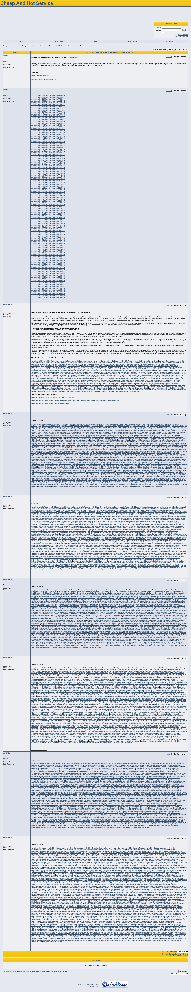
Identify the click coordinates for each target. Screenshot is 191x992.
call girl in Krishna (88, 851)
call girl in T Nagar (83, 370)
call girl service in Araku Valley (161, 824)
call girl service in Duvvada (119, 722)
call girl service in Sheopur (68, 878)
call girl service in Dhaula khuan (110, 709)
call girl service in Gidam (135, 765)
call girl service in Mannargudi (161, 900)
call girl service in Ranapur (107, 887)
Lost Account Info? (181, 37)
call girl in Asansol (54, 373)
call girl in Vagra (155, 860)
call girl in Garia (96, 738)
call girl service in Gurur (78, 782)
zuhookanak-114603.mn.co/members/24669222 (48, 118)
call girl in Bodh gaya (156, 914)
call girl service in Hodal (104, 800)
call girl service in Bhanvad (63, 618)
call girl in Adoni (156, 457)
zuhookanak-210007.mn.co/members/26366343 (48, 273)
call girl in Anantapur (155, 460)
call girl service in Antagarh (97, 531)
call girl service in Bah (57, 554)
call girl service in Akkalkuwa (114, 513)
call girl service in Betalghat (45, 612)
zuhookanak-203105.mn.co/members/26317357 (48, 233)
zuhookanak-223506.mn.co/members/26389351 (48, 290)
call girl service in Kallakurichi (99, 895)
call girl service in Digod (139, 714)
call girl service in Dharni (70, 709)
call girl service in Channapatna (74, 671)
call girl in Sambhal (115, 391)
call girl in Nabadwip (78, 375)
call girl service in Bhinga (127, 623)
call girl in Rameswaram (166, 367)
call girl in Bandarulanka (74, 848)
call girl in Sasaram (173, 484)
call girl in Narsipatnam (109, 853)
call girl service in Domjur (110, 717)
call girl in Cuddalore (142, 369)
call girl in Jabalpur (154, 378)
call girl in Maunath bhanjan (119, 924)
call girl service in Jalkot (46, 821)
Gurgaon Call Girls (181, 954)
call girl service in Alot (87, 518)
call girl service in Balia (64, 561)
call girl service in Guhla (65, 779)
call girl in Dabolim (123, 692)
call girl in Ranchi (58, 441)
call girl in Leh (80, 919)
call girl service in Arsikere (102, 537)
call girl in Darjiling (101, 696)
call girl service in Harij (50, 790)
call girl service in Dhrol (70, 712)
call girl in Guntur (130, 456)
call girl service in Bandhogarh (99, 564)
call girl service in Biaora (66, 628)
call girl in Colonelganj (155, 690)
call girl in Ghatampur (60, 742)
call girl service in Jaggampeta (142, 814)
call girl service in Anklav (167, 529)
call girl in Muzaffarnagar (72, 386)
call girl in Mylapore (115, 370)
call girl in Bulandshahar (88, 639)
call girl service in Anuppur (49, 532)
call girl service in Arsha (83, 537)
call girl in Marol (102, 481)
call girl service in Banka (106, 566)
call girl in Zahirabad (102, 924)
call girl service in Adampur (163, 507)
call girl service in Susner (92, 894)
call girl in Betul (89, 383)
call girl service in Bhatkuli (96, 620)
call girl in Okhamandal (145, 862)
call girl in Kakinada (171, 456)
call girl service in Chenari (97, 676)
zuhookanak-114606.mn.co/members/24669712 (48, 123)
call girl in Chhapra (134, 483)
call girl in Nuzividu (141, 853)
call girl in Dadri (45, 693)
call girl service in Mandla (83, 876)
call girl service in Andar (118, 527)
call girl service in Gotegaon (55, 776)
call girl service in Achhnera (101, 507)
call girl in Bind (116, 633)
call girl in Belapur (176, 480)
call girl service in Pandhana (70, 884)
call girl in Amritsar (160, 473)
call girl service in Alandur (155, 515)
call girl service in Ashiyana (111, 539)
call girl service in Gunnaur (96, 781)
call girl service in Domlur (148, 717)
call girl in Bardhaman (98, 373)
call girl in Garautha (74, 736)
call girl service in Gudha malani (112, 778)
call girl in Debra (128, 698)
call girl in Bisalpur (89, 634)
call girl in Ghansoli (133, 741)
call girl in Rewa (93, 380)
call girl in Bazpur (59, 470)
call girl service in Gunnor (116, 781)
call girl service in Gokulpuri (146, 770)
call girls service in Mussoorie (53, 935)
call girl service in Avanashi (120, 545)
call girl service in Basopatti (73, 601)
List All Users (58, 41)
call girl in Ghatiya (89, 742)
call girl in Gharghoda (164, 741)
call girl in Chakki (40, 644)
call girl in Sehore (76, 383)
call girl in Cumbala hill (81, 692)
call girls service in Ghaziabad (146, 932)
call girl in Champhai (78, 645)
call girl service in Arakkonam (132, 532)
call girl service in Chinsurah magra (161, 685)
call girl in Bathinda (146, 473)
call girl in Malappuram (60, 449)
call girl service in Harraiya (124, 792)
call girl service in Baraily (122, 590)
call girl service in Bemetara (139, 609)
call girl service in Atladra (120, 542)
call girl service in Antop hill (135, 531)
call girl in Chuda (78, 690)
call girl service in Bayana (117, 604)
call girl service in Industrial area (55, 809)
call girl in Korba (152, 361)
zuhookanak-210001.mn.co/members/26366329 (48, 262)
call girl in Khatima (113, 468)
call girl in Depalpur (85, 701)
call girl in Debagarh (102, 698)
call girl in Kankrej (142, 860)
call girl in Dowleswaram (65, 849)
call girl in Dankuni (170, 377)
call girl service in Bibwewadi (107, 628)
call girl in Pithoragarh (174, 470)
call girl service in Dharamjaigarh (127, 706)
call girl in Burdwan (147, 639)
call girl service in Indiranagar (66, 808)
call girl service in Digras (157, 714)
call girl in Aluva (169, 448)
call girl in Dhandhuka (130, 704)
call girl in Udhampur (45, 467)
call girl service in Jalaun (146, 819)
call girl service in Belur (120, 609)
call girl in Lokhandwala (52, 480)
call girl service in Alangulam (49, 516)
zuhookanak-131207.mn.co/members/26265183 (48, 199)
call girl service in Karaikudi (60, 897)
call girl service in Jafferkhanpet (72, 813)
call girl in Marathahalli (91, 449)
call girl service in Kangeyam (166, 895)
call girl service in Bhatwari (160, 620)
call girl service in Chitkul (169, 687)
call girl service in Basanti (164, 598)
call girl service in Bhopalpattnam (79, 626)
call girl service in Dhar (107, 706)
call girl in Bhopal (140, 378)
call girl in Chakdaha (108, 375)
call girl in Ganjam (133, 364)
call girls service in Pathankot (78, 934)
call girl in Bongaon (157, 636)
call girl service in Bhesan (134, 621)
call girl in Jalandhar (176, 473)
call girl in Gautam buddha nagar (98, 739)
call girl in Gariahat (125, 738)
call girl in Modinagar (112, 385)
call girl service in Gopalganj (115, 773)
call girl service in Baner (119, 564)
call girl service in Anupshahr (70, 532)
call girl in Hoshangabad (48, 383)
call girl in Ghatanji (75, 742)
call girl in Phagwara (136, 472)
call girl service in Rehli (106, 892)
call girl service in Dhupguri (107, 712)
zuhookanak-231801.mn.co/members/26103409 (48, 169)
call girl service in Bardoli (69, 593)
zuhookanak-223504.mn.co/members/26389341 (48, 286)
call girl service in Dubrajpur (103, 719)
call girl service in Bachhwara (151, 546)
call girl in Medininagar (158, 438)
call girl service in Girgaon (66, 766)
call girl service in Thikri (93, 880)
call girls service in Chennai (150, 926)
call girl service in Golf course (55, 771)
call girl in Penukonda (172, 853)
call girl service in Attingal (84, 543)
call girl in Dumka (111, 440)
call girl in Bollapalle (102, 636)
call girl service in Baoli (107, 569)
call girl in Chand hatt (80, 647)
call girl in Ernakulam (47, 453)
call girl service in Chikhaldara (164, 682)
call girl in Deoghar (137, 908)
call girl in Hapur (42, 386)
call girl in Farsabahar (88, 728)
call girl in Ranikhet (60, 467)
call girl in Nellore (143, 456)
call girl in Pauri (46, 470)
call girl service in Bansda (79, 567)
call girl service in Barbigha (143, 591)
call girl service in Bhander (72, 617)
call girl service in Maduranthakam (70, 900)
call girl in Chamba (113, 446)
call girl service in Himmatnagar (104, 875)
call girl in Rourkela (65, 454)
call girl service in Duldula (162, 719)
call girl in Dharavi (66, 478)
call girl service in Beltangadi (77, 609)
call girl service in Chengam (117, 676)
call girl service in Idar (112, 805)
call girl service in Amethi (163, 523)
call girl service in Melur (51, 902)
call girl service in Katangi (167, 878)
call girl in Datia (113, 383)
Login (184, 30)
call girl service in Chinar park (164, 684)
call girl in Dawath (87, 698)
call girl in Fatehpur (73, 391)
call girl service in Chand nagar (146, 668)
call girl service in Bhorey (143, 626)
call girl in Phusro (152, 440)
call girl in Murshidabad (112, 378)
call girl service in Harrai (105, 792)
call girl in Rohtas (128, 486)
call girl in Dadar (110, 478)
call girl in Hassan (65, 464)
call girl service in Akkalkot (93, 513)
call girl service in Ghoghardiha (148, 763)
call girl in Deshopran (146, 701)
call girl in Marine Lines (173, 478)
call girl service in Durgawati (59, 722)
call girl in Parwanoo (53, 445)
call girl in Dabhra (110, 692)
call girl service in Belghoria (108, 607)
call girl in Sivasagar (147, 364)
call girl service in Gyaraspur (49, 784)
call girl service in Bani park (67, 566)
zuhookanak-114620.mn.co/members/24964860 (48, 149)
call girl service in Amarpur (51, 519)
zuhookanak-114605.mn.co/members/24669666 (48, 121)
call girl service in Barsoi (48, 598)
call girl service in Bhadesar (157, 612)
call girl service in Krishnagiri (90, 899)
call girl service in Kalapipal (153, 894)
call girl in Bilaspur (122, 362)
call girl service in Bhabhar (66, 612)
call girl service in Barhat (112, 594)
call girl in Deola (158, 700)
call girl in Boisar (73, 636)
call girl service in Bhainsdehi (102, 615)
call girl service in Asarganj (47, 539)
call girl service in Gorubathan (148, 774)
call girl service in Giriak (85, 766)
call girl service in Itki (102, 811)
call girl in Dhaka (165, 703)
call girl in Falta (94, 727)
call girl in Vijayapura (79, 456)
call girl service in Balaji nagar (155, 558)
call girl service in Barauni (105, 591)
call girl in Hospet (175, 462)
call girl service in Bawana (56, 604)
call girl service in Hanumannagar (110, 787)
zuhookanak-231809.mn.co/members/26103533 (48, 184)
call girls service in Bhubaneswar (54, 938)
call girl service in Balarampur (89, 559)
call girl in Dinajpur (130, 372)
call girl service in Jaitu (84, 817)
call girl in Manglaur (143, 470)
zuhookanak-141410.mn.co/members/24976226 (48, 168)
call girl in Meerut (131, 386)
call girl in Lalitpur (70, 385)
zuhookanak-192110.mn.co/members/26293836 (48, 223)
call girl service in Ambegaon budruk (131, 521)
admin (5, 56)
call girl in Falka (82, 727)
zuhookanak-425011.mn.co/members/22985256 (48, 95)
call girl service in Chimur (144, 684)
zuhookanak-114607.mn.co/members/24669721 (48, 125)
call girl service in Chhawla (50, 680)
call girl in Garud (166, 738)
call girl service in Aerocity (169, 508)
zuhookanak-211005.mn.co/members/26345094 (48, 251)
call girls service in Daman (103, 932)
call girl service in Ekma (128, 723)
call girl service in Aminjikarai (49, 524)
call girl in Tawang (113, 361)
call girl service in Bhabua (86, 612)
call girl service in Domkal (129, 717)
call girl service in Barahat (82, 590)
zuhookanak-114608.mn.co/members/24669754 (48, 127)
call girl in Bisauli (103, 634)
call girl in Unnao (98, 385)
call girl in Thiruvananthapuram (167, 454)
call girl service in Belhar (128, 607)
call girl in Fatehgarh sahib (106, 728)
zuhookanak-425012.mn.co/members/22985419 (48, 97)
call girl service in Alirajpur (143, 516)
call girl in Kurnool (157, 456)
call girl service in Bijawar (83, 631)
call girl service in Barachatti (62, 590)
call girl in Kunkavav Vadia (131, 859)
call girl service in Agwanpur (117, 510)
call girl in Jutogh (151, 441)
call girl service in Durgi (78, 722)
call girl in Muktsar (120, 475)
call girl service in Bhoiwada (110, 625)
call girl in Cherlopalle (89, 857)
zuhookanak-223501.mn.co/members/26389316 (48, 281)
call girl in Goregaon (96, 478)
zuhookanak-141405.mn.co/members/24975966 (48, 158)
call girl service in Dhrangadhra (49, 712)
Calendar (169, 41)
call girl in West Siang (51, 361)
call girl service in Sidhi (87, 878)
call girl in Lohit (36, 361)
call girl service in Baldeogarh (132, 559)
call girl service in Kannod (136, 883)
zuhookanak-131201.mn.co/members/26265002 (48, 188)
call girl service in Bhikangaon (154, 621)
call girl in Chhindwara (147, 427)
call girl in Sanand (114, 859)
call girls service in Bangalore (134, 937)
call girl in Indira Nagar (141, 451)
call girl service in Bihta (45, 631)
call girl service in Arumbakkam (123, 537)
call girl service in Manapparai (139, 900)
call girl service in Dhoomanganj (144, 711)
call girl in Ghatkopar (161, 480)
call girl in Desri (160, 701)
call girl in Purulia (154, 375)
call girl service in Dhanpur (67, 706)
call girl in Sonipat (168, 908)
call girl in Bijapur (119, 462)
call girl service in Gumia (150, 779)
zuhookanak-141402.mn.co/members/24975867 (48, 153)
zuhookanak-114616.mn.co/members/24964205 (48, 142)
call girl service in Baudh (117, 602)
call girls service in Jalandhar (75, 935)
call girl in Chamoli (65, 472)
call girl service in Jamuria (140, 822)
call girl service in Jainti (110, 816)
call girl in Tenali (48, 459)
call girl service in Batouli (98, 602)
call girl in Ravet (131, 438)
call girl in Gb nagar (144, 739)
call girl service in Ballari (149, 561)
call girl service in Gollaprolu (78, 771)
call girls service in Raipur (150, 927)
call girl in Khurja (102, 389)
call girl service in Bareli (87, 593)
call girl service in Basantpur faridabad (53, 599)
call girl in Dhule (143, 438)
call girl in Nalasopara (76, 481)
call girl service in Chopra (163, 688)
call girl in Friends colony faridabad (110, 730)
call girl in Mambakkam (77, 372)
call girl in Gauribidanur (47, 739)
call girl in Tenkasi (150, 367)
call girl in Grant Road (139, 478)
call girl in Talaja (72, 862)
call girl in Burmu (161, 639)
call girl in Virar (90, 481)
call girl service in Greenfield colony (159, 776)
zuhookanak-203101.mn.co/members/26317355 (48, 225)
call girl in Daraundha (58, 696)
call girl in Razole (140, 854)
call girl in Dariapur (87, 696)
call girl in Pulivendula (92, 854)
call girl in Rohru (82, 445)
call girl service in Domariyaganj (48, 717)
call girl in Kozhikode (109, 451)
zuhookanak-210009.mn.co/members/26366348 (48, 277)
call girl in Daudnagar (59, 698)
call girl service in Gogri (156, 768)
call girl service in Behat (126, 606)
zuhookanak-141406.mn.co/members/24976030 (48, 160)
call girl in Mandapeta (166, 851)
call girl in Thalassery (147, 454)
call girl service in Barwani (145, 598)
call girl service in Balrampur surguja (165, 562)
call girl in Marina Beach (149, 370)
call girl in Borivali (44, 476)
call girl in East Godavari (104, 460)
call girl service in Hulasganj (82, 803)
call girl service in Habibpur (69, 784)
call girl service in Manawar (49, 884)
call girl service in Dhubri (88, 712)
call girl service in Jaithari (47, 817)
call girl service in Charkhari (48, 673)
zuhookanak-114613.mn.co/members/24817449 (48, 136)
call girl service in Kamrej (160, 873)
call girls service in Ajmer (91, 927)
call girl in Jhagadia (169, 860)
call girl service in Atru (66, 543)
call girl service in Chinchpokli (51, 685)
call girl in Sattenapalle (39, 848)
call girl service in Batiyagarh (78, 602)
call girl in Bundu (118, 639)
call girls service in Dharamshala (125, 938)
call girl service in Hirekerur (48, 800)
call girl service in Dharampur (150, 706)
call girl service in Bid (53, 629)
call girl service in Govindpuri (113, 776)
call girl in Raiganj (45, 375)
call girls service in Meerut (137, 929)
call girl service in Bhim (90, 623)
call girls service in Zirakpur (99, 934)
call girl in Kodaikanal (62, 369)
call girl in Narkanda (146, 443)
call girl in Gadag (175, 464)
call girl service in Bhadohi (49, 613)
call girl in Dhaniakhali (162, 704)
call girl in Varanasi (117, 386)
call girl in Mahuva (85, 862)
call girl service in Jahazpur (51, 816)
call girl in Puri (45, 364)
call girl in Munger (61, 483)
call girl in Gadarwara (141, 429)
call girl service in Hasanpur (67, 794)
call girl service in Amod (144, 524)
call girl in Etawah (170, 385)
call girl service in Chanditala (82, 668)
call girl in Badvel (59, 857)
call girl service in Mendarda (103, 864)
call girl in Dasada (144, 696)
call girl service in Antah (116, 531)
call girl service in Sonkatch (116, 883)
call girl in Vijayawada (115, 456)
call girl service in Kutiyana (153, 870)
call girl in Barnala (60, 473)
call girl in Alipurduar (139, 375)
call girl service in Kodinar (49, 865)
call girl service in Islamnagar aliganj (157, 809)
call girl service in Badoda (156, 550)
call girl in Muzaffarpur (165, 483)
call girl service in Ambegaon (107, 521)
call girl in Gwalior (168, 378)
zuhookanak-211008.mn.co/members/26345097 (48, 257)
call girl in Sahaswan (156, 388)
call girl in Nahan (117, 443)
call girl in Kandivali (124, 478)
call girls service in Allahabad (124, 932)
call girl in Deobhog (131, 700)
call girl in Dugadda (165, 467)
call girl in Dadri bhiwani (61, 693)
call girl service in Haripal (111, 790)
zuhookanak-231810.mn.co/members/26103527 (48, 186)
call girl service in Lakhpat (68, 865)
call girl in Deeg (156, 698)
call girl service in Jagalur (133, 813)
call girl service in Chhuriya (103, 682)
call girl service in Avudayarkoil (142, 545)
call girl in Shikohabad (94, 388)
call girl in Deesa (169, 698)
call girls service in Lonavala (140, 935)
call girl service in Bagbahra (88, 551)
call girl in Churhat (125, 690)
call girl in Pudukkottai (68, 370)
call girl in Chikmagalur (111, 464)
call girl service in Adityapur (113, 508)
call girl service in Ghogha (104, 763)
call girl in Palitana (59, 862)
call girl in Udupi (60, 377)
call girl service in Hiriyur (68, 800)
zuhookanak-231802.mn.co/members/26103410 (48, 171)
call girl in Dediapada (142, 698)
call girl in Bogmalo (59, 636)
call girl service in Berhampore (107, 610)
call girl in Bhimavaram (124, 459)
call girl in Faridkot (137, 727)
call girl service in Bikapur (103, 631)
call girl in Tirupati (67, 457)
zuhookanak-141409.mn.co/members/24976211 (48, 166)
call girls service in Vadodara (113, 937)
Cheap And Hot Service (11, 46)
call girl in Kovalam (78, 451)
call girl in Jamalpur (60, 484)
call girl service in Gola (165, 770)
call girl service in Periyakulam (58, 908)
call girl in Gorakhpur (45, 913)
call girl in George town (174, 739)
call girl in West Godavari (123, 460)
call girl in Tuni (120, 856)
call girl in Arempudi (44, 857)
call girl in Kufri (174, 445)
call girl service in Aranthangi (106, 534)
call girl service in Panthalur (133, 905)
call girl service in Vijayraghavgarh (130, 887)
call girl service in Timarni (68, 886)
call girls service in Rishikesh (156, 937)
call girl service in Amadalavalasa (137, 824)
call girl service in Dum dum (48, 720)
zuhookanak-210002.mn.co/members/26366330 (48, 264)
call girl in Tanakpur (144, 468)
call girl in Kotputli (46, 914)
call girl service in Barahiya (102, 590)
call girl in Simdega (96, 440)
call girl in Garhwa (83, 738)
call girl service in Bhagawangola (90, 613)
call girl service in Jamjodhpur (165, 821)
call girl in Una (133, 445)
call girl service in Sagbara (134, 868)
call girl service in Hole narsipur (146, 800)
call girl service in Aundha (144, 543)
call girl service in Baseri (127, 599)
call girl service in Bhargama (128, 618)
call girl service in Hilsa (139, 797)
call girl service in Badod (136, 550)
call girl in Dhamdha (85, 704)
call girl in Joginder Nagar (122, 441)
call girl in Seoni (101, 383)
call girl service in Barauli (86, 591)
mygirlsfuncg (7, 305)
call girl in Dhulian (158, 373)
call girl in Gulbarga (44, 462)
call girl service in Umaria (126, 878)
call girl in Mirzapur (156, 385)
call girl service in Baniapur (47, 566)
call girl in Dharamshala (174, 446)
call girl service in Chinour (117, 685)
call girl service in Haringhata (91, 790)
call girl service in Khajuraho (58, 895)
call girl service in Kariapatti (80, 897)
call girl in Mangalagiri (87, 460)
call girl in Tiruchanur (75, 856)
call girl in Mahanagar (157, 386)
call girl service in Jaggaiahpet (119, 814)
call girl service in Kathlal (53, 867)
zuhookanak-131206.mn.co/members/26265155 (48, 197)
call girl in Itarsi (63, 383)
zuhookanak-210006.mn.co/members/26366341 (48, 271)
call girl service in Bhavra (47, 621)
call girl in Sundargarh (117, 364)
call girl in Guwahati (121, 919)
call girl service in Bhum (48, 628)
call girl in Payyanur (119, 453)
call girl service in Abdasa (40, 507)
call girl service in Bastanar (135, 601)
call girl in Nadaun (84, 443)
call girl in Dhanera (146, 704)
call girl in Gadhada (176, 730)
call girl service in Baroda (98, 596)
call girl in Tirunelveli (115, 366)
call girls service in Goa (46, 932)
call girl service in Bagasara (67, 551)
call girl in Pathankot (108, 472)
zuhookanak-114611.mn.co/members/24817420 (48, 132)
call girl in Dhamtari (90, 362)
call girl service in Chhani (51, 679)
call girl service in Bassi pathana (113, 601)
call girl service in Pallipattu (93, 905)
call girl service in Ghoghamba (125, 763)
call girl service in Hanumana (87, 787)
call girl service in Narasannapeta (128, 825)
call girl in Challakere (129, 644)
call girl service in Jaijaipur (71, 816)
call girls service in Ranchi (110, 927)
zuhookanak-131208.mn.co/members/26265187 (48, 201)
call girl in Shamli (79, 388)
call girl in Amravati (139, 448)
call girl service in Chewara (99, 677)
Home (21, 41)
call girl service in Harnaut (47, 792)
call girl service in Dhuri (147, 712)
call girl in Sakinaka (81, 478)
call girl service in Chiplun (50, 687)
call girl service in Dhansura (87, 706)
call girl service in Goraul (88, 774)
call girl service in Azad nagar (165, 545)
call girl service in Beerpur (48, 606)
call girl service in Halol (87, 786)
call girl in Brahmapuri (93, 637)
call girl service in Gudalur (90, 778)
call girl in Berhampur (170, 362)
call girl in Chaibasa (47, 642)
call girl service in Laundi (71, 881)
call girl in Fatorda (74, 730)
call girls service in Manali (96, 930)
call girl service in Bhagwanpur (137, 613)
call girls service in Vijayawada (62, 940)
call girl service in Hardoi (69, 789)
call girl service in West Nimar (146, 878)
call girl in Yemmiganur (166, 856)
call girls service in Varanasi (50, 937)
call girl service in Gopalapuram (93, 773)
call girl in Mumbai (146, 475)
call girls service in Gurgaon (137, 930)
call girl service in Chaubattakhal (138, 673)
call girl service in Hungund (102, 803)
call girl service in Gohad (64, 770)
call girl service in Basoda (53, 601)
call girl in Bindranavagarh (145, 633)
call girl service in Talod (65, 873)
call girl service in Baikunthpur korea (54, 556)
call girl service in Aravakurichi (146, 534)
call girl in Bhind (166, 380)
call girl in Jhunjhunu (77, 916)
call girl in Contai (170, 690)
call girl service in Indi (46, 808)
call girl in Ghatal (45, 742)
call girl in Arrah (103, 484)
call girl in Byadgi (50, 640)
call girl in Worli (81, 480)
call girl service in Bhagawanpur (114, 613)
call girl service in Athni (102, 542)
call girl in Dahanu (91, 693)
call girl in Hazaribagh (49, 440)
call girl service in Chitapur (149, 687)
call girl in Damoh (104, 381)
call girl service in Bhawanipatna (68, 621)
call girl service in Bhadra (68, 613)
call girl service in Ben (158, 609)
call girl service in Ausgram (82, 545)
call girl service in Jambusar (144, 821)
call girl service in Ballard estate (128, 561)
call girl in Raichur (161, 462)
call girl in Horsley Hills (158, 451)
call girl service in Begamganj (69, 606)
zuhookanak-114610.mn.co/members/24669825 (48, 131)
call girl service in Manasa (131, 889)
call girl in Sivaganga (78, 369)
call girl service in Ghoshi (58, 765)
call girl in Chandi (95, 647)
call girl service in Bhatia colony (55, 620)
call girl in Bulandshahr (131, 391)
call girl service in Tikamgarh (106, 878)
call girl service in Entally (99, 725)
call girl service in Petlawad (47, 887)
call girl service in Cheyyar (119, 677)
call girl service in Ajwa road (53, 513)
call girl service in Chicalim (124, 682)
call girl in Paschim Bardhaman (79, 378)
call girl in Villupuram (126, 369)
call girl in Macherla (134, 851)
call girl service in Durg (167, 720)
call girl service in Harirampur (131, 790)
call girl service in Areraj (49, 535)
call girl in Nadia (173, 372)
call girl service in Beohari (67, 610)
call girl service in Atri (49, 543)
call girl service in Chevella (79, 677)
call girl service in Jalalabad (47, 819)
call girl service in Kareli (93, 889)
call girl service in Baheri (119, 554)
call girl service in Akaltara (73, 513)
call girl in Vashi (83, 476)
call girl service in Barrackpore (138, 596)
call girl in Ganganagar (45, 734)
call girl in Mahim (127, 481)
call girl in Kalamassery (108, 449)
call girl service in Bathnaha (57, 602)
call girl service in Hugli (44, 803)
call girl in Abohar (76, 475)
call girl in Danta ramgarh (137, 695)
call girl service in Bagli (115, 553)
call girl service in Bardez (50, 593)
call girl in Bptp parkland (59, 637)
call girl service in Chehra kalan (76, 676)
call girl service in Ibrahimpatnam (71, 805)
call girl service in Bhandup (92, 617)
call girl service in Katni (65, 876)
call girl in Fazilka (46, 473)
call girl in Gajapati (79, 731)
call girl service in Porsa (75, 889)
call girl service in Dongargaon (59, 719)
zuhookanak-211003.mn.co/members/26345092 (48, 247)
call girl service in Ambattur (60, 521)
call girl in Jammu (90, 467)
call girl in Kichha (115, 470)
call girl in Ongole (143, 457)
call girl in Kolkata (111, 377)
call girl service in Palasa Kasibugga (56, 827)
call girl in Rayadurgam (125, 854)
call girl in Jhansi (88, 386)
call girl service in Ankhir (148, 529)
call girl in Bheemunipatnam (73, 448)
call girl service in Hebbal (56, 797)
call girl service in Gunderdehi (54, 781)
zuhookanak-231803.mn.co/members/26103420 (48, 173)
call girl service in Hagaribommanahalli (152, 784)
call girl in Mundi (139, 383)
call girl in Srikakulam (107, 459)
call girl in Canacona (112, 640)
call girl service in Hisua (86, 800)
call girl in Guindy (47, 372)
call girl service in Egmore (69, 723)
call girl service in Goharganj (84, 770)
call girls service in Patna (57, 930)
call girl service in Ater (66, 542)
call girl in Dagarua (77, 693)
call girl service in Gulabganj (111, 779)
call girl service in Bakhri (74, 558)
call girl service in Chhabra (158, 677)
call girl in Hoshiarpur (114, 473)
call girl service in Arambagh (49, 534)
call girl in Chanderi (65, 647)
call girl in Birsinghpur (73, 634)
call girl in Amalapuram (155, 448)
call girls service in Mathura (108, 940)
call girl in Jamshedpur (81, 440)
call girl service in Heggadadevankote (79, 797)
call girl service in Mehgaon (171, 880)
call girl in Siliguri (68, 373)
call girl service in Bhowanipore (164, 626)
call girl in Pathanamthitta (102, 453)
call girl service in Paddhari (58, 872)
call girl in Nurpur (161, 443)
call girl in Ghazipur (62, 389)
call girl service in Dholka (101, 711)
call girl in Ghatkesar (104, 742)
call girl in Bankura (60, 378)
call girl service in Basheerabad (148, 599)
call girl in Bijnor (170, 388)
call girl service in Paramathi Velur (77, 907)
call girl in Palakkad (122, 465)
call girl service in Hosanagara (96, 801)
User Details (132, 41)
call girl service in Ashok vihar (47, 540)
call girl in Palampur (175, 443)
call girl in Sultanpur (47, 389)
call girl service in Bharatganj (84, 618)
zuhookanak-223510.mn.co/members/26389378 (48, 297)
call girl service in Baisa (115, 556)
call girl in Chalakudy (97, 644)
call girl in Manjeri (76, 449)
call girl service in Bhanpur (151, 617)
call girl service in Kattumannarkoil (141, 897)
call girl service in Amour (163, 524)
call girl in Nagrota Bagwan (101, 443)
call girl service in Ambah (149, 519)
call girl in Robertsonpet (49, 464)
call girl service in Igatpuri (130, 805)
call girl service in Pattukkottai (101, 907)
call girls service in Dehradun (170, 927)
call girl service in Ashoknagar (157, 539)
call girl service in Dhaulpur (132, 709)
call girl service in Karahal (173, 894)
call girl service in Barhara (49, 594)
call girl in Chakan (89, 642)
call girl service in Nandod (115, 868)
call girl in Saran (114, 486)
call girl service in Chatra (117, 673)
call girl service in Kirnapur (56, 880)
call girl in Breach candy (110, 637)
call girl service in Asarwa (67, 539)
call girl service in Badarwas (88, 548)
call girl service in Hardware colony (111, 789)
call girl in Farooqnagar (53, 728)
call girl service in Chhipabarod (116, 680)
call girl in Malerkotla (91, 475)
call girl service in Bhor (125, 626)
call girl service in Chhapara (70, 679)
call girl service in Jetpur (115, 872)
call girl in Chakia (159, 642)
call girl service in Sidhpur (113, 870)
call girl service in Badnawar (117, 550)
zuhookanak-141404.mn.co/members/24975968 (48, 157)
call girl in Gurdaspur (130, 473)
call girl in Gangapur (61, 734)
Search (95, 41)
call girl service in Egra (87, 723)
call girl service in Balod (101, 562)
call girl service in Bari (147, 594)
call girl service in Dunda (130, 720)
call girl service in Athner (84, 542)
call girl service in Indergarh (155, 806)
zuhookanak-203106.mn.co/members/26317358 (48, 234)
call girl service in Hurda (158, 803)
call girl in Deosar (72, 701)
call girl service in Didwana (77, 714)
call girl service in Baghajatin (148, 551)
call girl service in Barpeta (118, 596)
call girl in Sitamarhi (149, 483)
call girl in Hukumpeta (173, 857)
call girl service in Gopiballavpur (158, 773)
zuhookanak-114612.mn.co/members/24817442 (48, 134)
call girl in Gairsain (65, 731)
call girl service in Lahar (53, 881)
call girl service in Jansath (70, 824)
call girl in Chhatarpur (88, 381)
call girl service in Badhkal (131, 548)
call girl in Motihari (120, 483)
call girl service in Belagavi (48, 607)
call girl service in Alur (104, 518)
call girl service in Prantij (47, 873)
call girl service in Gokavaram (124, 770)
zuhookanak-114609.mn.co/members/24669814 (48, 129)
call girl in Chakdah (145, 642)
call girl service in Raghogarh (112, 884)
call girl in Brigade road (128, 637)
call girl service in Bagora (174, 553)
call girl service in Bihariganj (132, 629)
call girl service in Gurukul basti (58, 782)
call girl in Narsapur (92, 853)
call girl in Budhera (45, 639)
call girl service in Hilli (122, 797)
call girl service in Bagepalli (127, 551)
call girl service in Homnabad (168, 800)
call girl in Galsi (108, 731)
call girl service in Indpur (86, 808)
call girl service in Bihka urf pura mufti (156, 629)
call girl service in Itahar (67, 811)
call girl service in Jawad (111, 889)
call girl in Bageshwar (65, 468)
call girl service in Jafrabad (93, 813)
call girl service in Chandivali (104, 668)
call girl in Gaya (166, 481)
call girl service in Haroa (87, 792)
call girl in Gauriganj (64, 739)
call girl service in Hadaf (88, 784)
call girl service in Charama (162, 671)
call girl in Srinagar (159, 468)
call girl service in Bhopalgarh (55, 626)
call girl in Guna (46, 381)
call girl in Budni (59, 639)
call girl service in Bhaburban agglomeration (111, 612)
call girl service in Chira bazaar (70, 687)
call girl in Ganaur (152, 731)
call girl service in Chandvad (114, 669)
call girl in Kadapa (53, 457)
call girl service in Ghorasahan (170, 763)
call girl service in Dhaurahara (153, 709)
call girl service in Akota (61, 515)
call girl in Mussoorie (73, 470)
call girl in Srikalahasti (98, 454)
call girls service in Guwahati (163, 934)
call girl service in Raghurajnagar (144, 892)
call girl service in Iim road (166, 805)
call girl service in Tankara (173, 870)
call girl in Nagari (63, 853)
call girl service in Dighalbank (98, 714)
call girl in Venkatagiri (133, 856)
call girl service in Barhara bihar (71, 594)
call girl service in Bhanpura (172, 617)
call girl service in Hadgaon (128, 784)
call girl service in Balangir (49, 559)
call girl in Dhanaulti (48, 446)
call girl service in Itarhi (85, 811)
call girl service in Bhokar (129, 625)
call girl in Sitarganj (50, 472)
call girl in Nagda (126, 383)
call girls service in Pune (156, 929)
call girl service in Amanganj (142, 518)
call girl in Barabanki (116, 389)
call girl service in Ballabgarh (83, 561)
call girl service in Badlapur (54, 550)
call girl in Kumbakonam (149, 922)
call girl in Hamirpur (87, 441)
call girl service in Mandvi (127, 865)
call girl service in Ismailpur (48, 811)
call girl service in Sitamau (57, 889)
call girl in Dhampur (100, 704)
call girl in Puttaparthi (164, 453)
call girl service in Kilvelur (163, 897)
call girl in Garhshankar (68, 738)
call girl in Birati (174, 633)
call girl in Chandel (50, 647)
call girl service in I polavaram (78, 809)
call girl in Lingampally (118, 851)
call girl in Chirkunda (137, 440)
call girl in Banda (144, 389)
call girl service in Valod (64, 875)
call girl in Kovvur (75, 851)
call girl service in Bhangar (112, 617)
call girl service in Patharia (53, 883)
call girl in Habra (145, 373)
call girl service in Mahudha (114, 867)
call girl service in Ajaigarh (105, 512)
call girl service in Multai (152, 880)
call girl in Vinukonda (150, 856)
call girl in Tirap (65, 361)
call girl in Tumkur (148, 462)
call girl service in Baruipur (67, 598)
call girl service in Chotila (47, 690)
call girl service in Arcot (166, 534)
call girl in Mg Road (150, 465)
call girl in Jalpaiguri (93, 375)
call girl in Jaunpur (141, 437)
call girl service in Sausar (148, 881)
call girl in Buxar (71, 486)
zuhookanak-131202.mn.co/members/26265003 (48, 190)
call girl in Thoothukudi (162, 366)
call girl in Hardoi (87, 391)
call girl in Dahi (104, 693)
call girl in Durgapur (82, 373)
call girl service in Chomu (124, 688)
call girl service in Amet (145, 523)
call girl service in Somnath (143, 875)
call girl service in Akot (43, 515)
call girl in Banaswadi (107, 448)
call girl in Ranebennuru (159, 464)
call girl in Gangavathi (142, 464)
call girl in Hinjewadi (117, 438)
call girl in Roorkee (164, 465)
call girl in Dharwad (133, 462)
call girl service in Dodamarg (122, 715)
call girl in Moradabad (43, 910)
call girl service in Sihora (163, 886)
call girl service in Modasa (84, 873)
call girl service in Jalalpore (88, 819)
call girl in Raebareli (58, 391)
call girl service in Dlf (103, 715)
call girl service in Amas (91, 519)
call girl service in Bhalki (166, 615)
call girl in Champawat (62, 645)
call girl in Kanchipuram (98, 367)
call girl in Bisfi (115, 634)
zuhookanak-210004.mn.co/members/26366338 (48, 268)
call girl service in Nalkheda (112, 894)
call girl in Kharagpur (140, 377)
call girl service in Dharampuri (172, 706)
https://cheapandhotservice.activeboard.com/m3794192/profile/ (53, 397)
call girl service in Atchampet (47, 542)
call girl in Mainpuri (84, 385)
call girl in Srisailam (132, 454)
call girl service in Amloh (107, 524)
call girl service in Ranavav (133, 870)
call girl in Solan (108, 445)
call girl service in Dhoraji (166, 711)
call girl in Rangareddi (51, 859)
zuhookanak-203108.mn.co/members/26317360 (48, 238)
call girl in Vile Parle (130, 476)
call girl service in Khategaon (156, 883)
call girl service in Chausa (94, 674)
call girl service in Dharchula (83, 707)
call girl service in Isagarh (115, 809)
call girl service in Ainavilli (67, 512)
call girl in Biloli (81, 633)
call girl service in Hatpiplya (67, 795)
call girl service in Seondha (95, 883)
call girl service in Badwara (47, 551)
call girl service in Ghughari (95, 765)
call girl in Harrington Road (168, 370)
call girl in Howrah (125, 377)
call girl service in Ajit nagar (125, 512)
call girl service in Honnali (55, 801)
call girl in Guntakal (155, 459)
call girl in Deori (58, 701)
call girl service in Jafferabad (49, 813)
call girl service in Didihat (58, 714)
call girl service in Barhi (130, 594)
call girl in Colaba (116, 476)
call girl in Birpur (59, 634)
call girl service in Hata (149, 794)
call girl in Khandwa (153, 380)
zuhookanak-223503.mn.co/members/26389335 (48, 284)
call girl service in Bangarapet (158, 564)
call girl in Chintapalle (106, 857)
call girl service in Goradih (69, 774)
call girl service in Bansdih (99, 567)
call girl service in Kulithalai (138, 899)
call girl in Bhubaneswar (139, 362)
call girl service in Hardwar (88, 789)
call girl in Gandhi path (95, 733)
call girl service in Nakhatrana (107, 865)
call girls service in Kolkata (76, 930)
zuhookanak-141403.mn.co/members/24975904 (48, 155)
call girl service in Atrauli (157, 542)
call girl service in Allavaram (68, 518)
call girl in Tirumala (90, 856)
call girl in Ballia (164, 383)
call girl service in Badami (47, 548)
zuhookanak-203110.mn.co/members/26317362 (48, 242)
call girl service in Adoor (132, 508)
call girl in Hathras (157, 389)
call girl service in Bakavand (54, 558)
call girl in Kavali (61, 851)
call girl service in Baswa (173, 601)
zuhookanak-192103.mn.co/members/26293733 (48, 210)
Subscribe (183, 971)
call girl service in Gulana (131, 779)
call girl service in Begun (89, 606)
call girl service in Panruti (113, 905)
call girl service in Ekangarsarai (107, 723)
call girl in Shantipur (155, 377)
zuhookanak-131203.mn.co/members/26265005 (48, 192)
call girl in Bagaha (58, 486)
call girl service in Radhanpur (93, 870)
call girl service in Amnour (126, 524)
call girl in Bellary (106, 462)
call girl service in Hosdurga (118, 801)
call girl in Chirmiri (76, 362)
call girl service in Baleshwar (154, 559)
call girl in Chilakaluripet (83, 453)
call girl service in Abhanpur (60, 507)
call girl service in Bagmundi (134, 553)
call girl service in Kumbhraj (154, 884)
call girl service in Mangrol (143, 864)
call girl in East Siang (79, 361)
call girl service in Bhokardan (150, 625)
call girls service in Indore (84, 932)
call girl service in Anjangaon (86, 529)
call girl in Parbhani (65, 440)
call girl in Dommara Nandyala (113, 848)
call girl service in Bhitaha (166, 623)
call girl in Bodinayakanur (171, 634)
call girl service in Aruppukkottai (147, 537)
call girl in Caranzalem (142, 640)
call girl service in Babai (73, 546)
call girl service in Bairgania (78, 556)
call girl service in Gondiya (117, 771)
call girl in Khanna (106, 475)
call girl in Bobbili (155, 634)
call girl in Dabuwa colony (153, 692)
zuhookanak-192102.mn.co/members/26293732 (48, 208)
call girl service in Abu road (80, 507)
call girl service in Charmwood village (72, 673)
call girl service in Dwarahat (139, 722)
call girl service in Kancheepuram (142, 895)
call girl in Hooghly (160, 372)
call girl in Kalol (130, 862)
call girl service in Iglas (148, 805)
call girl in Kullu (43, 443)
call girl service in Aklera (157, 513)
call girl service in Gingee (47, 766)
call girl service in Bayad (98, 604)
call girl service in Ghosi (76, 765)
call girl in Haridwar (151, 467)
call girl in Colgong (139, 690)
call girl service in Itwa (118, 811)
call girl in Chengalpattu (68, 367)
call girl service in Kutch (124, 875)
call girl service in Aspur (122, 540)
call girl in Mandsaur (118, 381)
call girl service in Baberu (91, 546)
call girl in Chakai (76, 642)
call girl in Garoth (153, 738)
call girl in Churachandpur (108, 690)
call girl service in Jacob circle (156, 811)
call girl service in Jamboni (101, 821)
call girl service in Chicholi (144, 682)
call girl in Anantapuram (83, 457)
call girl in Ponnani (133, 453)
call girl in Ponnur (77, 854)
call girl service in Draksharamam (54, 825)
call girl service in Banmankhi (59, 567)
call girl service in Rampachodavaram (136, 827)
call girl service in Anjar (131, 529)
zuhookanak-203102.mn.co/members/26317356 (48, 227)
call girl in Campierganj (95, 640)
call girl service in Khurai (67, 892)
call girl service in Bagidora (77, 553)
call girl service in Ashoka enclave (134, 539)
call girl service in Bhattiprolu (139, 620)
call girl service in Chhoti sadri (159, 680)
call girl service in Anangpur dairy (55, 527)
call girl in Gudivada (141, 459)
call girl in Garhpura (51, 738)
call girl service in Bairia (97, 556)
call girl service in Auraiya (45, 545)
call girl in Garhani (133, 736)
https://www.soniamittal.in (40, 76)
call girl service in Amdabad (105, 523)
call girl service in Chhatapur (110, 679)
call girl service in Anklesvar (58, 531)
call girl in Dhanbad (72, 441)
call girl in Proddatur (62, 459)
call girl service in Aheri (137, 510)
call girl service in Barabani (126, 569)
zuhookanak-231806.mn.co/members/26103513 (48, 179)
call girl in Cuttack (155, 362)
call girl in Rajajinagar (49, 454)
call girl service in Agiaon (97, 510)
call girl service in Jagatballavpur (154, 813)
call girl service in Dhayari (174, 709)
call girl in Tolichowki (106, 856)
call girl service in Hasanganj (47, 794)
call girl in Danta (108, 695)
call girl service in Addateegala (71, 508)
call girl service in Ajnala (145, 512)
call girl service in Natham (48, 903)
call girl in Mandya (79, 464)
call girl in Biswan (128, 634)
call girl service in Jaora (137, 891)
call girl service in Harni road (68, 792)
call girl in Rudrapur (121, 467)
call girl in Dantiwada (171, 695)
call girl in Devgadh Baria (115, 862)
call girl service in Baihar (160, 554)
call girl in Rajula (45, 860)
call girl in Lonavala (48, 919)
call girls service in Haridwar (161, 935)
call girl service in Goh (47, 770)
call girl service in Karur (100, 897)
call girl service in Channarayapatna (98, 671)
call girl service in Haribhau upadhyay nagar (139, 789)
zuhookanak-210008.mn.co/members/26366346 (48, 275)
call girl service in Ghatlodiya (41, 763)
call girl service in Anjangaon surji (109, 529)
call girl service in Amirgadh (70, 524)
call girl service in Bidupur (91, 629)
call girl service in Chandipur (61, 668)
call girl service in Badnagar (75, 550)
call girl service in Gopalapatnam (69, 773)
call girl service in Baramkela (142, 590)
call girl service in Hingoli (130, 798)
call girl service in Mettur (93, 902)
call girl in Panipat (50, 918)
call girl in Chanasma (129, 645)
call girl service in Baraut (124, 591)
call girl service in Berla (164, 610)
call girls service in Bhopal (166, 940)
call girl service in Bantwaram (88, 569)
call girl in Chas (123, 440)
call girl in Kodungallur (172, 449)
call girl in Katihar (132, 484)
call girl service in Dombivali (70, 717)
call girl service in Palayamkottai (51, 905)
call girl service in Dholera (82, 711)
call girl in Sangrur (87, 473)
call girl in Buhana (72, 639)
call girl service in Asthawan (162, 540)
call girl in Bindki (129, 633)
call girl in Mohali (122, 472)
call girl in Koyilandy (94, 451)
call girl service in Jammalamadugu (80, 822)
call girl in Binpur (162, 633)
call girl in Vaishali (141, 486)
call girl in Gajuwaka (95, 731)
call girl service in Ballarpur (168, 561)
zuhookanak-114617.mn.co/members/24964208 (48, 144)
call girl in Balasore (58, 364)
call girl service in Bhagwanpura (160, 613)
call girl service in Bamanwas (58, 564)
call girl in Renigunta (155, 854)
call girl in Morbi (127, 921)
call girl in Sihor (46, 862)
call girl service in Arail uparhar (110, 532)
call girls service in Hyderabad (56, 934)
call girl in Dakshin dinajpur (120, 693)
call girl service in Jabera (136, 811)
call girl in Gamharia (122, 731)
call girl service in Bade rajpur (110, 548)
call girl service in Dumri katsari (109, 720)
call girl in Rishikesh (76, 467)
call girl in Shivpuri (59, 381)
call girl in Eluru (115, 457)
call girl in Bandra (58, 476)
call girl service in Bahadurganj (77, 554)
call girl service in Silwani (171, 889)
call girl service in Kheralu (174, 867)
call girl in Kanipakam (47, 851)
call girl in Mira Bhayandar (100, 476)
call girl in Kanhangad (125, 449)
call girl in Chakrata (54, 644)
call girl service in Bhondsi (170, 625)
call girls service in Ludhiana (119, 935)
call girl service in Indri (173, 808)
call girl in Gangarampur (77, 734)
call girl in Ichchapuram (100, 849)
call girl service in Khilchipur (75, 891)
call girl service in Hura (141, 803)
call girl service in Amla (89, 524)
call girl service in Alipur (124, 516)
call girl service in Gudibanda (134, 778)
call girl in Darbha (73, 696)
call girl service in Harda (50, 789)
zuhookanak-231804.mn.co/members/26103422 (48, 175)
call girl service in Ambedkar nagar (84, 521)
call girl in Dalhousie (143, 446)
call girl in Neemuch (149, 381)
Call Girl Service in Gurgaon (178, 955)
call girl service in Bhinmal (146, 623)
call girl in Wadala (141, 481)
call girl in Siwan (46, 484)
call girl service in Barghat (126, 593)
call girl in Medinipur (145, 372)
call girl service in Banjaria (88, 566)
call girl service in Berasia (87, 610)
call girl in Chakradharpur (168, 440)
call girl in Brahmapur (76, 637)
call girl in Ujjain (152, 426)
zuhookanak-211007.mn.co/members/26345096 (48, 255)
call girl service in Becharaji (155, 604)
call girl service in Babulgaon (130, 546)
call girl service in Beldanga (68, 607)
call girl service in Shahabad (115, 824)
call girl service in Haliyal (69, 786)
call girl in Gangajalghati (147, 733)
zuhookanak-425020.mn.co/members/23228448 (48, 112)
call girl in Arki (61, 446)
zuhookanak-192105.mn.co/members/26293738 (48, 214)
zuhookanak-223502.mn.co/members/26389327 (48, 283)
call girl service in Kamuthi (120, 895)
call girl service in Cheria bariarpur (166, 676)
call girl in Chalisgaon (113, 644)
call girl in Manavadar (50, 864)
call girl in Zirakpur (92, 472)
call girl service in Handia (142, 786)
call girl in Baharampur (130, 373)
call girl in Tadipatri (71, 460)
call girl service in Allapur (48, 518)
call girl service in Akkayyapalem (136, 513)
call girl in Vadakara (64, 456)
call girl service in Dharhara (104, 707)
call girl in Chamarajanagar (147, 644)
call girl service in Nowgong (91, 881)
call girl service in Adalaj (120, 507)
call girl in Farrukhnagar (71, 728)
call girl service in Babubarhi (67, 548)
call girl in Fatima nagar (58, 730)
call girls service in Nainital (70, 937)
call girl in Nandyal (129, 457)
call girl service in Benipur (48, 610)
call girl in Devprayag (151, 703)
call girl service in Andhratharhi (139, 527)
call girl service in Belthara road (100, 609)
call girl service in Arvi (167, 537)
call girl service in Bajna (150, 556)
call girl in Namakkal (115, 367)
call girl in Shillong (137, 924)
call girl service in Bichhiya (149, 628)
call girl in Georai (159, 739)
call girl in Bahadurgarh (92, 910)
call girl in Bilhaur (68, 633)
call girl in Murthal (90, 911)
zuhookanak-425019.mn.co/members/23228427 (48, 110)
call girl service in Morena (102, 876)
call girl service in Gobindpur (61, 768)
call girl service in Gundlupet (76, 781)
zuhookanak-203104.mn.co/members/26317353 (48, 231)
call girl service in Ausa (64, 545)
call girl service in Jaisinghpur (153, 816)
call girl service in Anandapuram (89, 526)
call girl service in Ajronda (164, 512)
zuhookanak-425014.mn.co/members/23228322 (48, 101)
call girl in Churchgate (156, 478)
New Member (183, 35)
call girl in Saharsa (159, 484)
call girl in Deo (103, 700)
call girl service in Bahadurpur (99, 554)
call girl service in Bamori (78, 564)
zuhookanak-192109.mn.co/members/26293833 (48, 221)
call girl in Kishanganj (86, 486)
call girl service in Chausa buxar (115, 674)
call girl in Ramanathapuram (132, 367)
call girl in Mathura (55, 386)
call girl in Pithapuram (50, 854)
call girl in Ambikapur (61, 362)
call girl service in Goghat (138, 768)
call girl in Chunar (92, 690)
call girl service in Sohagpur (87, 886)
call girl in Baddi (86, 446)
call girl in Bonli (170, 636)
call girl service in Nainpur (171, 887)
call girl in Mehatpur (70, 443)
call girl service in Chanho (159, 669)
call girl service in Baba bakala (53, 546)
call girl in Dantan (121, 695)
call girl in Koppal (53, 465)
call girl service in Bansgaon (140, 567)
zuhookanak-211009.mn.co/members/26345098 (48, 258)
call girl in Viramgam (100, 859)
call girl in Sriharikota (43, 856)
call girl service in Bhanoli (132, 617)
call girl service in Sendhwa (132, 880)
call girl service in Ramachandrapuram (108, 827)
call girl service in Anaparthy (99, 527)
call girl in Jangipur (168, 375)
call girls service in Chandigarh (149, 938)
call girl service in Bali (46, 561)
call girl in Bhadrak (72, 364)
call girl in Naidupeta (77, 853)
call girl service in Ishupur (135, 809)
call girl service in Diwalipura (85, 715)
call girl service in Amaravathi (163, 518)
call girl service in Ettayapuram (50, 727)
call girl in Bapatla (49, 849)
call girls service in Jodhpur (116, 930)
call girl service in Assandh (141, 540)
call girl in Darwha (115, 696)
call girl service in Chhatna (153, 679)
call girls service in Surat (174, 929)
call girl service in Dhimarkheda (61, 711)
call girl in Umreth (72, 860)
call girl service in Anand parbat (137, 526)
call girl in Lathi (147, 859)
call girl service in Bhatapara (171, 618)
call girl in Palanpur (128, 860)
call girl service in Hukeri (62, 803)
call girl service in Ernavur (138, 725)
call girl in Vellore (74, 366)
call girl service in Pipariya (108, 886)
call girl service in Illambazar (75, 806)
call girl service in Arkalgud (130, 535)
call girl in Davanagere (91, 462)
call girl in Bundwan (132, 639)
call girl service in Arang (68, 534)
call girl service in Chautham (137, 674)
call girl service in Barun (86, 598)
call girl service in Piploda (119, 891)
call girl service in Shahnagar (151, 889)
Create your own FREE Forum (88, 984)
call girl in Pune (103, 438)
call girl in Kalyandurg (161, 849)
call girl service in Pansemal (112, 880)
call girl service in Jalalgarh (67, 819)
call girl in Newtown (175, 919)
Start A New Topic (159, 49)
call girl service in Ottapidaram (159, 903)
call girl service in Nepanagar (91, 884)
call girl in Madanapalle (171, 457)
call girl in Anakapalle (123, 448)
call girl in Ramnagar (158, 470)
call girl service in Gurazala (154, 781)
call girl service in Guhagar (46, 779)
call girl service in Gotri (74, 776)
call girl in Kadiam (133, 849)
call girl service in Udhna (163, 875)
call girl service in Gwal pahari (140, 782)
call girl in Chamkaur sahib (167, 644)
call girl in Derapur (116, 701)
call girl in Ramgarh (174, 438)
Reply (171, 49)
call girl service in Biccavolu (128, 628)
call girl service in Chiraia (91, 687)
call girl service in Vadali (156, 872)
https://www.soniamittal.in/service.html (44, 79)
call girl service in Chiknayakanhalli (102, 684)
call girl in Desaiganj (131, 701)
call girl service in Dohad (141, 715)
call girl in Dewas (55, 380)
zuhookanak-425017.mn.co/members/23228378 (48, 106)
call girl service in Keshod (124, 864)
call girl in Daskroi (158, 696)
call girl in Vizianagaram (101, 457)
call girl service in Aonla (89, 532)
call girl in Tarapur (58, 860)
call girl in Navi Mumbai (161, 476)
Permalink (169, 57)
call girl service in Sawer (126, 886)
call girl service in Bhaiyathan (146, 615)
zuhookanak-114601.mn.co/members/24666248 (48, 114)
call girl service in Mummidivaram (78, 825)
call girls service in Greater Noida (85, 940)
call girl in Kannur (140, 449)
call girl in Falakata (68, 727)
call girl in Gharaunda (148, 741)
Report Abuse (94, 986)
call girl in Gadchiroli (161, 730)
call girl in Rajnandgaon (167, 361)
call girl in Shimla (95, 445)
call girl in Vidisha (74, 381)
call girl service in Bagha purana (171, 551)
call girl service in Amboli (67, 523)
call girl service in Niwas (151, 887)
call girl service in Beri (127, 610)
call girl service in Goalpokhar (143, 766)
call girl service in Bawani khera (77, 604)
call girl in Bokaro (45, 441)
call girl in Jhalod (99, 862)
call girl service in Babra (110, 546)
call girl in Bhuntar (99, 446)
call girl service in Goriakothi (109, 774)
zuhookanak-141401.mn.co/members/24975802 (48, 151)
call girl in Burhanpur (137, 380)
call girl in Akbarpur (132, 430)
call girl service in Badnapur (96, 550)
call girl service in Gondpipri (137, 771)
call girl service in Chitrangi (61, 688)
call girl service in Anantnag (78, 527)
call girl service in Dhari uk (163, 707)
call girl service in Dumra (68, 720)
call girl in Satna (68, 380)
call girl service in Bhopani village (104, 626)
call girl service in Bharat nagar (106, 618)
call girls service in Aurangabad (79, 938)
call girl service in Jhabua (47, 876)
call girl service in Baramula (163, 590)
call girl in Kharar (74, 473)
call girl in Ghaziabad (162, 916)
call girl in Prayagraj (102, 386)
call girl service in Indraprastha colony (130, 808)
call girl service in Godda (80, 768)
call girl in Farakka (107, 727)
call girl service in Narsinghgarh (97, 891)
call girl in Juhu (172, 475)
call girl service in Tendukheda (74, 883)
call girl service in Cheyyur (138, 677)
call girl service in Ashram (68, 540)
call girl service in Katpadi (118, 897)
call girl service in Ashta (86, 540)
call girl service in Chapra (142, 671)
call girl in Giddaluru (157, 857)
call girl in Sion (123, 480)
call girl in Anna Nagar (99, 370)
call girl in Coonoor (47, 692)
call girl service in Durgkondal (98, 722)
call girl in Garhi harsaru (161, 736)
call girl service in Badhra (150, 548)
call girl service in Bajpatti (169, 556)
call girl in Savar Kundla (162, 859)
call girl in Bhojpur (101, 486)
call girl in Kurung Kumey (97, 361)
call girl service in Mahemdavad (74, 867)
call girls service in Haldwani (120, 934)
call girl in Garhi (146, 736)
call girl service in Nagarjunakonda (104, 825)
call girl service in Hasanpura (89, 794)
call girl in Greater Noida (111, 388)
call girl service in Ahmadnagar (157, 510)
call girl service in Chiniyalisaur (96, 685)
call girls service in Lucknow (129, 926)
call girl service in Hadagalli (107, 784)
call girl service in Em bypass (60, 725)
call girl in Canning (126, 640)
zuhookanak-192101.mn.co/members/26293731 (48, 207)
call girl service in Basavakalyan (79, 599)
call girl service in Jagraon (163, 814)
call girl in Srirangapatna (115, 454)
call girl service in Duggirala (142, 719)
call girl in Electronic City (64, 453)
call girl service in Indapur (135, 806)
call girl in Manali (73, 446)
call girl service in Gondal (98, 771)
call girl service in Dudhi (122, 719)
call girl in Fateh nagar (140, 728)
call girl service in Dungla (149, 720)
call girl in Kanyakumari (105, 914)
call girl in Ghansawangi (97, 741)
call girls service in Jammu (52, 941)
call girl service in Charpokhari (97, 673)
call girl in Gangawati (128, 734)
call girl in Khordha (102, 364)
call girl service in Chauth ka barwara (161, 674)
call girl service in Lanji (75, 880)
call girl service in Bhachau (137, 612)
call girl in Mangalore (60, 462)
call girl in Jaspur (129, 470)
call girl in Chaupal (127, 446)
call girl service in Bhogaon (67, 625)
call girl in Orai (45, 391)
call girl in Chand (159, 645)
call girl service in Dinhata (46, 715)
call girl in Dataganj (44, 698)
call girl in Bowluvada (73, 857)
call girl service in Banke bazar (148, 566)
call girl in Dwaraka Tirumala (135, 848)
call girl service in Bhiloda (72, 623)
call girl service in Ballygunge (57, 562)
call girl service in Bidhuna (71, 629)
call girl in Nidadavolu (125, 853)
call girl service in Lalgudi (48, 900)
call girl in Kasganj (50, 388)
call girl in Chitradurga (74, 377)
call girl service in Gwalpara (161, 782)
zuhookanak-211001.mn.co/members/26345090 (48, 244)
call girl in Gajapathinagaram (156, 848)
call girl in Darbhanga (45, 483)
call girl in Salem (60, 366)
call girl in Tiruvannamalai (50, 367)
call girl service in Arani (86, 534)
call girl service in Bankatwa (126, 566)
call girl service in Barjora (79, 596)
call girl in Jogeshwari (51, 478)
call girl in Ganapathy (137, 731)
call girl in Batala (63, 475)
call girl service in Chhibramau (71, 680)
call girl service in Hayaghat (123, 795)
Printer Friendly (181, 49)
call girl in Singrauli (122, 380)
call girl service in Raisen (162, 876)
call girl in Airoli (47, 481)
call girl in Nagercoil (94, 369)
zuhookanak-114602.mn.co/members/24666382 (48, 116)
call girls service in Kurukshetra (172, 938)
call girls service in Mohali (170, 926)
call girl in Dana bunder (50, 695)
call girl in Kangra (165, 441)
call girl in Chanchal (144, 645)
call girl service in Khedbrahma (136, 872)
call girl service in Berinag (145, 610)
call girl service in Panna (144, 876)
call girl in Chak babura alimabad (126, 642)
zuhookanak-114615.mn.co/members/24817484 (48, 140)
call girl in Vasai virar (158, 913)
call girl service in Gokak (104, 770)
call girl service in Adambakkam (142, 507)
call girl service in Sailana (155, 891)
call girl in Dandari (79, 695)
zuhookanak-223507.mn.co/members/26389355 (48, 292)
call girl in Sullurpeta (60, 856)
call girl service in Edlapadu (48, 723)
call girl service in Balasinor (110, 559)
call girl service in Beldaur (88, 607)
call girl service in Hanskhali (47, 787)
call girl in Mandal (85, 859)
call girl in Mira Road (109, 480)
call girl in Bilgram (42, 633)
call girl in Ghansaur (81, 741)
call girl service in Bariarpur (166, 594)
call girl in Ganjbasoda (58, 736)
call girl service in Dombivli (90, 717)
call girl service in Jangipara (50, 824)
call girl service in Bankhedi (169, 566)
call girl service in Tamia (110, 881)
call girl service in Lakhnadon (72, 894)
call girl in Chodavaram (123, 857)
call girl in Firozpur (167, 472)
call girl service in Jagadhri (113, 813)
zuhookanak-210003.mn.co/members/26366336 (48, 266)
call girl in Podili (64, 854)
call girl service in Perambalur (165, 907)
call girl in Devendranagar (86, 703)
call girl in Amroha (101, 391)
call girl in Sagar (42, 380)
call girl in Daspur (172, 696)
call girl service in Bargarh (106, 593)
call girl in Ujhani (76, 389)
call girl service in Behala (107, 606)
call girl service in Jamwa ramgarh (162, 822)
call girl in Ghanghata (50, 741)
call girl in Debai (115, 698)
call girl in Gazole (130, 739)
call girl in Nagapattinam (50, 370)
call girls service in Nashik (72, 927)
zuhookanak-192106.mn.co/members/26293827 (48, 216)
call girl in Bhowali (50, 468)
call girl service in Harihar (165, 789)
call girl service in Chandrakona (169, 668)
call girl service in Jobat (88, 887)
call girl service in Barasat (67, 591)
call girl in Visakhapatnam (97, 456)
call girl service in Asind (104, 540)
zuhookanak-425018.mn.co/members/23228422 (48, 108)
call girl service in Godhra (100, 768)
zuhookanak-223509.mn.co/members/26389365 (48, 296)
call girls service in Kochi (147, 940)
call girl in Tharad (114, 860)
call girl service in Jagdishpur (97, 814)
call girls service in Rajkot (65, 932)
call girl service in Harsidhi (144, 792)
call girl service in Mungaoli (133, 884)
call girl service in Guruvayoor (98, 782)
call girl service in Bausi (135, 602)
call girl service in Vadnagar (76, 868)
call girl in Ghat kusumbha (122, 742)
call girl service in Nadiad (95, 867)
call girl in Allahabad (136, 433)
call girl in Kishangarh (98, 921)
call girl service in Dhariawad (143, 707)
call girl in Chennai (162, 364)
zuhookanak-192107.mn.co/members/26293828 (48, 218)
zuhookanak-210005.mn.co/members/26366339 (48, 270)
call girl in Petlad (85, 860)
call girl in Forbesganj (89, 730)
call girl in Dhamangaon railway (50, 704)
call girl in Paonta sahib (123, 914)
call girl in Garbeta (103, 736)
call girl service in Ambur (86, 523)
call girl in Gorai (114, 481)
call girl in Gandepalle (46, 733)
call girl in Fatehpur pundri (158, 728)
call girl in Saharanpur (106, 911)
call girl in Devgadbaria (118, 703)
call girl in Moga (100, 473)
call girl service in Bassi (92, 601)
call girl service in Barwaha (125, 598)
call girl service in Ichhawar (93, 805)
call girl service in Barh (144, 593)
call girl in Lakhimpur (172, 389)
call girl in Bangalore (91, 448)
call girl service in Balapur (69, 559)
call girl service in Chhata (90, 679)
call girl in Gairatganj (50, 731)
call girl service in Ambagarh (129, 519)
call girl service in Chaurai (51, 674)
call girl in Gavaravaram (141, 857)
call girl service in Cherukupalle (57, 677)
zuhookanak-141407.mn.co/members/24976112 (48, 162)
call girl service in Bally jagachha (79, 562)
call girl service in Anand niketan (113, 526)
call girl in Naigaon (61, 481)
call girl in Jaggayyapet (118, 849)
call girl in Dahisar (94, 480)
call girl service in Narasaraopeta (152, 825)
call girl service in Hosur (137, 801)
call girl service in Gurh (174, 781)
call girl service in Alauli (68, 516)
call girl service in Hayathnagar (145, 795)
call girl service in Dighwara (119, 714)
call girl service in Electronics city (149, 723)
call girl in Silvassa (89, 914)
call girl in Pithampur (164, 381)
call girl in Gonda (89, 389)
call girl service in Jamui (121, 822)
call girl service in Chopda (143, 688)
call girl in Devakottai (68, 703)
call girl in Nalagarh (131, 443)
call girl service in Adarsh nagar (49, 508)
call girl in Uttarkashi (99, 468)
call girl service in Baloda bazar (140, 562)
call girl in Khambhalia (162, 862)
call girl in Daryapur (130, 696)
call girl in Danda (65, 695)
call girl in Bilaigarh (136, 631)
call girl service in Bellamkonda (149, 607)
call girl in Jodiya (177, 862)
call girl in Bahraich (128, 385)
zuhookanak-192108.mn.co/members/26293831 (48, 220)
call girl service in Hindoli (71, 798)
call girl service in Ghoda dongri (82, 763)
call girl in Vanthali (65, 864)
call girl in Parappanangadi (89, 465)
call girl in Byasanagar (64, 640)
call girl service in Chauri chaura (72, 674)
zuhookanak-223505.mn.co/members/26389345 (48, 288)
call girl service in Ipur (97, 809)
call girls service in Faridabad (142, 934)
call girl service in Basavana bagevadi (105, 599)
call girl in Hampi (173, 451)
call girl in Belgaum (75, 462)
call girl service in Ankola (77, 531)
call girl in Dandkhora (94, 695)
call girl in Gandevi (61, 733)
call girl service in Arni (167, 535)
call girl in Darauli (43, 696)
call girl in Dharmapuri (109, 369)
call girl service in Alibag (86, 516)
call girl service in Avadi (101, 545)
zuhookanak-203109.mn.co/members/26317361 (48, 240)
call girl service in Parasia (129, 881)
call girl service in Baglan (97, 553)
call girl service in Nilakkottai (94, 903)
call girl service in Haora (156, 787)
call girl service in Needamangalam (71, 903)
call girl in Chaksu (68, 644)
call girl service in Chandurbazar (66, 669)
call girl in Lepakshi (125, 451)
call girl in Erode (101, 366)
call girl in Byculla (80, 640)
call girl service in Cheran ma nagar (140, 676)
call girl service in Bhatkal (77, 620)
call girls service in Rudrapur (168, 932)
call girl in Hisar (91, 922)
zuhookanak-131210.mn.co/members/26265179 (48, 205)
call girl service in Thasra (134, 867)
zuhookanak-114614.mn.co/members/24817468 (48, 138)
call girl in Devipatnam (135, 703)
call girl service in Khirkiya (48, 886)
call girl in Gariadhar (110, 738)
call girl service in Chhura (84, 682)
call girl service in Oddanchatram (116, 903)
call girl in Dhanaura (115, 704)
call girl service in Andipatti (160, 527)
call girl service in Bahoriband (139, 554)
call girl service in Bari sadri (59, 596)
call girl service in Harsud (164, 792)
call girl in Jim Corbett (105, 467)
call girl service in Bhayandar (113, 621)
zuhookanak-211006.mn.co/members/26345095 (48, 253)
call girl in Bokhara (86, 636)
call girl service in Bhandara (52, 617)
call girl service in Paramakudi (53, 907)
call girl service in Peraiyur (145, 907)
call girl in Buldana (104, 639)
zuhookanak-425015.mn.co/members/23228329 (48, 103)
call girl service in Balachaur (94, 558)
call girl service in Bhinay (108, 623)
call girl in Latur (161, 919)
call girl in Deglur (58, 700)
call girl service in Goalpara (122, 766)
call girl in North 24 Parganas (93, 377)
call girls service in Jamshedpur (102, 938)
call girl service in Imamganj (115, 806)
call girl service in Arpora (64, 537)
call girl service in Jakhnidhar (160, 817)
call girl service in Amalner (122, 518)
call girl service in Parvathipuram (81, 827)
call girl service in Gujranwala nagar (87, 779)
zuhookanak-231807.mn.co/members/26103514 (48, 181)
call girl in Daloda (168, 693)
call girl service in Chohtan (105, 688)
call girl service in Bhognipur (89, 625)
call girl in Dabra (137, 692)
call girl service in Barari (48, 591)
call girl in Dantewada (155, 695)
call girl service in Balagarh (114, 558)
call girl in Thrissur (49, 456)
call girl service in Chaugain (161, 673)
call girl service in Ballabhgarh (105, 561)
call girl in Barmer (73, 924)
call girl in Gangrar (43, 736)
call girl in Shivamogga (81, 454)
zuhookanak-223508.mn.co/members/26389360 (48, 294)
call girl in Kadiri (146, 849)
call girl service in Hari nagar (70, 790)
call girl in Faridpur (151, 727)
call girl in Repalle (169, 854)
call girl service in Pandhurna (168, 881)
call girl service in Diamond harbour (168, 712)
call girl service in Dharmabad (50, 709)
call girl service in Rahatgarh (87, 892)
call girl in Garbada (89, 736)
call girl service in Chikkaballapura (51, 684)
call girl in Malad (159, 475)
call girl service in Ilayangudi (54, 806)
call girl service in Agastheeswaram (75, 510)
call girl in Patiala (79, 472)
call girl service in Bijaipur (64, 631)
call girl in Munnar (136, 465)
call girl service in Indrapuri (154, 808)
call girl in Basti (142, 388)
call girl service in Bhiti (49, 625)
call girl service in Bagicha (57, 553)
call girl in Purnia (91, 484)
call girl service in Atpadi (138, 542)
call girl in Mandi (56, 443)
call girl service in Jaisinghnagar (131, 816)
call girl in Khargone (134, 381)
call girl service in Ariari (67, 535)
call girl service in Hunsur (123, 803)
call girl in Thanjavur (145, 366)
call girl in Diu (94, 926)
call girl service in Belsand (57, 609)
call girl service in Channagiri (52, 671)
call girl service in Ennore (80, 725)
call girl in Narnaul (58, 910)
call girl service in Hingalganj (91, 798)
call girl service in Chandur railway (91, 669)
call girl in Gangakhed (164, 733)
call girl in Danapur (155, 486)
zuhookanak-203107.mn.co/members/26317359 (48, 236)
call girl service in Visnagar (56, 868)
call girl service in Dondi (167, 717)
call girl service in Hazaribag (167, 795)
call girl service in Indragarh (105, 808)
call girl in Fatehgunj (124, 728)
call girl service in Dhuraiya (127, 712)
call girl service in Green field (135, 776)
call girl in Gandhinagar (156, 918)
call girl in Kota (162, 911)
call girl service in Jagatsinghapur (51, 814)
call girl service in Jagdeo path (75, 814)
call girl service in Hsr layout (157, 801)
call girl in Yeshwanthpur (53, 448)
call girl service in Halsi (105, 786)
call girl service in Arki (49, 773)
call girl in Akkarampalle (57, 848)
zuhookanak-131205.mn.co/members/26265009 (48, 195)
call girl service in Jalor (64, 821)
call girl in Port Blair (148, 453)
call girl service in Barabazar (41, 590)
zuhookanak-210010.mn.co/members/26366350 (48, 279)
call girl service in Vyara (46, 875)
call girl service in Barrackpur (161, 596)
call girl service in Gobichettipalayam (168, 766)
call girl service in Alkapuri (163, 516)
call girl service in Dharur (89, 709)
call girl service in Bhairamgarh (124, 615)
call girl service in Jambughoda (122, 821)
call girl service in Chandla (124, 668)
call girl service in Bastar (154, 601)
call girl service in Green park (51, 778)
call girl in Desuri (173, 701)
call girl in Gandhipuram (113, 733)
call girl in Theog (121, 445)
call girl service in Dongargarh (81, 719)
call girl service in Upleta (97, 872)
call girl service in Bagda (107, 551)
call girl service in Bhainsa (81, 615)
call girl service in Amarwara (72, 519)
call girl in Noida (130, 432)
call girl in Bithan (141, 634)
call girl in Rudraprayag (82, 468)
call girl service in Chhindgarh (93, 680)
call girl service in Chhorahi (138, 680)
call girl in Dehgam (72, 700)
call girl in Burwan (175, 639)
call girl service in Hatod (47, 795)
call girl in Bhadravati (93, 464)
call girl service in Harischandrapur (155, 790)
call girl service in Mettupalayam (72, 902)
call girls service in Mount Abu (97, 935)
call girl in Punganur (109, 854)
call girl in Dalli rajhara (139, 693)
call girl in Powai (71, 476)
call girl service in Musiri (135, 902)
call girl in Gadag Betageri (70, 465)
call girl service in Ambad (109, 519)
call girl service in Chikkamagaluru (76, 684)
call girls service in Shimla (128, 940)
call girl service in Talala (162, 864)
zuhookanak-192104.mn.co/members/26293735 (48, 212)
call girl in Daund (74, 698)
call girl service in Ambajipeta (170, 519)
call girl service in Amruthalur (49, 526)
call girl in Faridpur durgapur (169, 727)
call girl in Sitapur (142, 385)
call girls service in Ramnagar (91, 937)
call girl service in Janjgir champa (92, 824)
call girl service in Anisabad (47, 529)
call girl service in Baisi (133, 556)
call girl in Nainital (102, 470)
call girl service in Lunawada (51, 870)
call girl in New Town (114, 373)
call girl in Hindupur (92, 459)
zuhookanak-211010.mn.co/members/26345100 (48, 260)
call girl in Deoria (45, 385)
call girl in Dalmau (154, 693)
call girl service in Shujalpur (132, 894)
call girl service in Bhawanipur (91, 621)
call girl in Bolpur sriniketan (119, 636)
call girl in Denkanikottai (88, 700)
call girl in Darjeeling (124, 375)
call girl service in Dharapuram (61, 707)
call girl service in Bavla (173, 602)
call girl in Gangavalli (94, 734)
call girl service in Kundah (158, 899)
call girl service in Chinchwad (73, 685)
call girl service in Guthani (119, 782)
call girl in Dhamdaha (69, 704)
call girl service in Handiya (161, 786)
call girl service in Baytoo (136, 604)
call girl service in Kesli (124, 892)
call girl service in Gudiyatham (156, 778)
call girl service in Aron (47, 537)
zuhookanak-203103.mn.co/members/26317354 (48, 229)
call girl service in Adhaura (93, 508)
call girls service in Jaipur (109, 926)
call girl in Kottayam (64, 451)
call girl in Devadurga (52, 703)
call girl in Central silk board (161, 640)
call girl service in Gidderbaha (155, 765)
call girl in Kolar (47, 377)
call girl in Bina (105, 633)
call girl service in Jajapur (103, 817)
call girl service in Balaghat (134, 558)
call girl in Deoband (116, 700)
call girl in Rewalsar (68, 445)
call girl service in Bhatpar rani (117, 620)
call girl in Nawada (44, 486)
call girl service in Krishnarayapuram (114, 899)
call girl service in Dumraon (87, 720)
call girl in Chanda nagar (174, 645)
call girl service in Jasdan (78, 872)
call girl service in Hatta (86, 795)
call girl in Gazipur (117, 739)
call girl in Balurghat (150, 424)
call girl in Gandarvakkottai (169, 731)
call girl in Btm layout (144, 637)
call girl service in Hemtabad (103, 797)
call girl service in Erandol (118, 725)
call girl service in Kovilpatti (69, 899)
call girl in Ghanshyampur (116, 741)
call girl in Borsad (43, 637)
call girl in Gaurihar (78, 739)
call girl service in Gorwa (169, 774)
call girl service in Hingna (111, 798)
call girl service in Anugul (155, 531)
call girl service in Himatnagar (158, 797)
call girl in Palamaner (156, 853)
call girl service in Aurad (163, 543)
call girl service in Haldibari (49, 786)
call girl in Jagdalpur (45, 362)
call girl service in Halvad (123, 786)
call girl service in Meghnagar (69, 887)
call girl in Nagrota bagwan (65, 919)
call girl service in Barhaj (162, 593)
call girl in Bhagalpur (75, 483)
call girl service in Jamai (81, 821)
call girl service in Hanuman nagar (135, 787)
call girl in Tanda (152, 383)
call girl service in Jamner (103, 822)
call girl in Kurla (135, 480)
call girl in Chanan (93, 645)
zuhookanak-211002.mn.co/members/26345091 (48, 245)
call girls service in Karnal (58, 929)
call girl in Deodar (145, 700)
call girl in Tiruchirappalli (94, 372)
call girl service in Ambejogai (155, 521)
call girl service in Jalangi (127, 819)
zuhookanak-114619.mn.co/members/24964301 (48, 147)
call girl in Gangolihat (159, 734)
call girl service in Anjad (66, 529)
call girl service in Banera (138, 564)
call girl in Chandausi (128, 388)
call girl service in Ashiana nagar (89, 539)
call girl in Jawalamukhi (103, 441)
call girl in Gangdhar (143, 734)
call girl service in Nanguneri (155, 902)
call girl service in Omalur (138, 903)
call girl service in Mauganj (48, 892)
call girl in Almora (88, 470)
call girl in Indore (127, 378)
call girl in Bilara (149, 631)
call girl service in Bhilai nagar (50, 623)
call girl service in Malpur (102, 873)
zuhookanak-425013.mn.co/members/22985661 (48, 99)
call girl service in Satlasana (154, 867)
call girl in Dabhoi (96, 692)
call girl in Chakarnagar (105, 642)
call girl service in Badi (168, 548)
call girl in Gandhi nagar (78, 733)
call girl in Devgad (102, 703)
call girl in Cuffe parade (64, 692)
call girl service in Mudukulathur (114, 902)
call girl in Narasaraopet (55, 460)
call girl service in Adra (150, 508)
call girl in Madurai (47, 366)
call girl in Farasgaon (122, 727)
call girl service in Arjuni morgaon (108, 535)
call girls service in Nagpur (157, 930)
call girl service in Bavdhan (154, 602)
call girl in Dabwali (169, 692)
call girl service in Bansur (48, 569)
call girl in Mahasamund (107, 362)
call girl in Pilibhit (131, 389)
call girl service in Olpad (121, 873)
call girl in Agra (143, 386)
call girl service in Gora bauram (48, 774)
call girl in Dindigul (130, 366)
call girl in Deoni (46, 701)
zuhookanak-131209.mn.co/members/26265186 (48, 203)
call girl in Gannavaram (83, 849)
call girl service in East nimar (160, 722)
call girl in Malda (97, 378)
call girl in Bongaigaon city (139, 636)
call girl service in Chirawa (130, 687)
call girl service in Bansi (160, 567)
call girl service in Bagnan (155, 553)
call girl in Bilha (55, 633)
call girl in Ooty (83, 367)
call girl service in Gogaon (119, 768)
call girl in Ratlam (81, 380)
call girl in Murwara (107, 380)
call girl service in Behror (162, 606)
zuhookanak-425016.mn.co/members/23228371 (48, 105)
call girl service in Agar (54, 510)
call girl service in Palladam (73, 905)
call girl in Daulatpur (158, 446)
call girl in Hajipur (90, 483)
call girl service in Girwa (103, 766)
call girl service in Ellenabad (172, 723)
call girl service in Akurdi (98, 515)
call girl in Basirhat (46, 378)
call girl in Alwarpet (61, 372)
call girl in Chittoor (77, 459)
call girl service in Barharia (92, 594)
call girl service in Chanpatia (122, 671)
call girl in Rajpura (50, 475)
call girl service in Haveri (104, 795)
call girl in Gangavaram (111, 734)
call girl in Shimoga (170, 460)
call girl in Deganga (44, 700)
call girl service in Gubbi (71, 778)
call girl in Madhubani (68, 921)
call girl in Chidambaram (158, 369)
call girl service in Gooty (157, 771)
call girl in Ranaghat (173, 373)
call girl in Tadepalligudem (173, 459)
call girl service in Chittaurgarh (83, 688)
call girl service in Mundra (147, 865)
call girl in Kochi (45, 449)
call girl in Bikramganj (120, 631)
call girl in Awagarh (64, 388)
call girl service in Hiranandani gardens (153, 798)
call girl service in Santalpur (71, 870)
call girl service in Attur (102, 543)
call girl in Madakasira (149, 851)
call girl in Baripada (87, 364)
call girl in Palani (47, 369)
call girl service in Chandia (40, 668)
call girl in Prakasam (140, 460)
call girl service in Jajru (121, 817)
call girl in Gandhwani (130, 733)
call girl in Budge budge (161, 637)
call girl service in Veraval (83, 875)
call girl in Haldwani (136, 467)
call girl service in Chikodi (125, 684)
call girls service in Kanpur (117, 929)
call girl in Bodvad (44, 636)
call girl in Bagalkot (126, 464)
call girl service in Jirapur (55, 891)
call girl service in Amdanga (126, 523)
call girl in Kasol (145, 445)
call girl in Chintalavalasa (93, 848)
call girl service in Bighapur (111, 629)
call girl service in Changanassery (136, 669)
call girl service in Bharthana (150, 618)
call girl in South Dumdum (114, 372)
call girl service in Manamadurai (94, 900)
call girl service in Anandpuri (159, 526)
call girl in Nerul (147, 480)
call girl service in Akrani (79, 515)
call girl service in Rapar (87, 865)
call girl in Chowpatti (64, 690)
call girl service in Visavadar (82, 864)
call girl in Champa (46, 645)
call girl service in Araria (126, 534)
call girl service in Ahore (48, 512)
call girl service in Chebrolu (54, 676)
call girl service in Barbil (163, 591)
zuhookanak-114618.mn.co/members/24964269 (48, 145)
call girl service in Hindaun (51, 798)
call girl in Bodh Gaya (105, 483)
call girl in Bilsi (93, 633)
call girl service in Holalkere (123, 800)
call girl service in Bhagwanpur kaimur (57, 615)
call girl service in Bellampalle (171, 607)
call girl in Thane (177, 476)
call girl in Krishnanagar (61, 375)
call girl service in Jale (164, 819)
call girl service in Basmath (170, 599)
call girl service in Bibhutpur (86, 628)
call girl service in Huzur (49, 805)
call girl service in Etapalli (157, 725)
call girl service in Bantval (67, 569)
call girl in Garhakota (118, 736)
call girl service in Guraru (135, 781)
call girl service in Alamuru (117, 515)
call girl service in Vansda (154, 868)
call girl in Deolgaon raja (173, 700)
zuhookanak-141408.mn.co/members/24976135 (48, 164)
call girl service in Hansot (67, 787)
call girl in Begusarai (117, 484)
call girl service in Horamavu (75, 801)
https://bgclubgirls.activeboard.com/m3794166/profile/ (50, 403)
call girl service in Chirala (110, 687)
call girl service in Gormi (128, 774)
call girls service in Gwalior (97, 929)
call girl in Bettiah (145, 484)
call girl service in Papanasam (154, 905)
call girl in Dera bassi (101, 701)
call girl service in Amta (69, 526)
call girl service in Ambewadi (47, 523)
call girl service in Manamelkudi (117, 900)
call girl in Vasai (133, 475)
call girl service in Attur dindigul (123, 543)
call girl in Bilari (162, 631)
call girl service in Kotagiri (49, 899)
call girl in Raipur (127, 361)
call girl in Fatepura (42, 730)
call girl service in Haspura (130, 794)
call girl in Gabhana (131, 730)
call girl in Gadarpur (146, 730)
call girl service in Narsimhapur (123, 876)
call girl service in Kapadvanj (167, 865)
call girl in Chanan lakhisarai (111, 645)
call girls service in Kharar (130, 927)
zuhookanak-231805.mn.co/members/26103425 (48, 177)
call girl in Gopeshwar (174, 468)
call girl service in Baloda (119, 562)
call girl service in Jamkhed (56, 822)
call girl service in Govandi (92, 776)
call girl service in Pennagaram (123, 907)
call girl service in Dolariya (160, 715)
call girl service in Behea (144, 606)
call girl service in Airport (86, 512)
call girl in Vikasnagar (128, 468)
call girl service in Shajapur (47, 878)
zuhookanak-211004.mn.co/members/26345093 (48, 249)
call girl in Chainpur (62, 642)
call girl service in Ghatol (61, 763)
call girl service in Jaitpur (66, 817)
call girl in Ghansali (66, 741)
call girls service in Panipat (77, 929)
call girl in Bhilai (139, 361)
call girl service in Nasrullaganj (49, 894)
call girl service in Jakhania (139, 817)
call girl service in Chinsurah (138, 685)
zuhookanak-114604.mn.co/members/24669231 (48, 119)
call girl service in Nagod (166, 892)
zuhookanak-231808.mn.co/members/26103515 (48, 182)
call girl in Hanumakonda (69, 859)
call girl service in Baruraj (105, 598)
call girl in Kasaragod (155, 449)
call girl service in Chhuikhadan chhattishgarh (58, 682)
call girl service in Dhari (123, 707)
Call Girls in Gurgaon (167, 954)
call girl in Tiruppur (87, 366)
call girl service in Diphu (65, 715)
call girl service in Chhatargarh (132, 679)
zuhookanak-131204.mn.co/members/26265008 (48, 194)
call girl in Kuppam (102, 851)
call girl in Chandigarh (152, 472)
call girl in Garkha (139, 738)
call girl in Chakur (82, 644)
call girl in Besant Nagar (131, 370)
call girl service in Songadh (140, 873)
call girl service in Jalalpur (108, 819)
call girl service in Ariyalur (86, 535)
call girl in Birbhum (45, 634)
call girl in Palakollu (107, 465)
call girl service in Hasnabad (110, 794)
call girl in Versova (68, 480)
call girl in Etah (57, 385)
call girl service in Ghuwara (116, 765)
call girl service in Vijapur (96, 868)
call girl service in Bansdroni (119, 567)
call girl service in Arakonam (154, 532)
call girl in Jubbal (138, 441)
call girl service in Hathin (166, 794)
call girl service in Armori (150, 535)
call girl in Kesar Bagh (174, 386)
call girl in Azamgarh (136, 435)
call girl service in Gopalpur (136, 773)
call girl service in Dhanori (48, 706)
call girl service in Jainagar (91, 816)
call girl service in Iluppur (95, 806)
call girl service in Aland (136, 515)
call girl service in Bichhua (169, 628)
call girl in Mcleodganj (159, 445)
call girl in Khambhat (100, 860)
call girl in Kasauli (85, 913)
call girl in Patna (154, 481)
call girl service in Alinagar (106, 516)
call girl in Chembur (145, 476)
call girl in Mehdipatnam (47, 853)
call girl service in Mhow (144, 886)
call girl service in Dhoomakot (121, 711)
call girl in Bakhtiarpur (76, 484)
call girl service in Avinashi (78, 895)
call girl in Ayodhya (76, 908)
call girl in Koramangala (47, 451)
